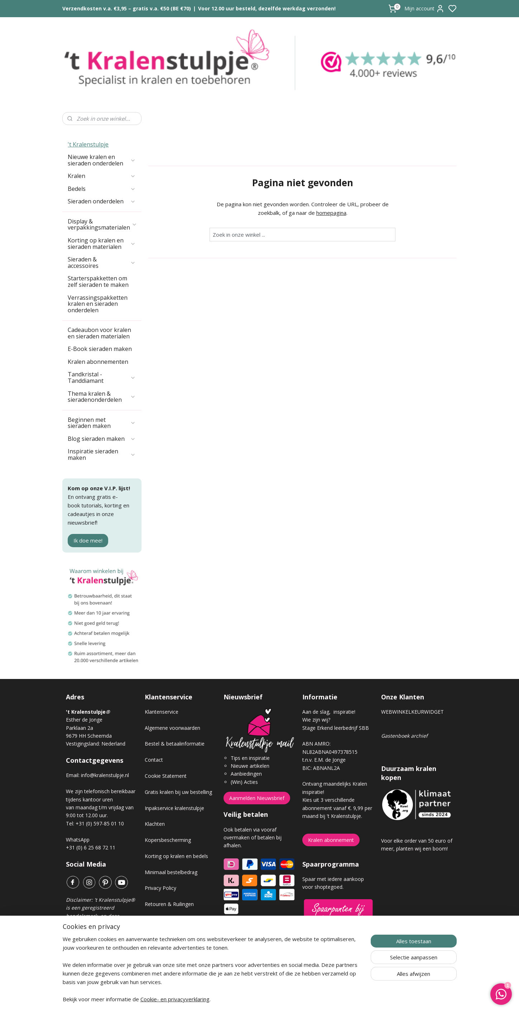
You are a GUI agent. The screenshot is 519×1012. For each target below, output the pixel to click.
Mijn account (424, 8)
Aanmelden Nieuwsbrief (256, 758)
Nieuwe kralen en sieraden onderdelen (102, 121)
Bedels (102, 149)
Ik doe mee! (87, 501)
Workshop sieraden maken (176, 913)
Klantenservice (161, 672)
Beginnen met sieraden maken (102, 383)
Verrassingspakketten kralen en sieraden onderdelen (98, 264)
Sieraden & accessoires (102, 223)
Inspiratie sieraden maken (102, 415)
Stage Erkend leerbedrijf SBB (335, 688)
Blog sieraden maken (102, 399)
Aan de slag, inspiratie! (328, 672)
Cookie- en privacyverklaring (175, 999)
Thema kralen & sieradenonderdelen (102, 357)
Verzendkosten (162, 880)
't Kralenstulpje (88, 105)
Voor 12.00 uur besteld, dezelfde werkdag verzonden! (267, 8)
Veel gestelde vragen (169, 896)
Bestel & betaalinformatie (175, 704)
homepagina (331, 173)
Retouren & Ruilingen (169, 864)
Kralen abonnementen (98, 322)
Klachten (155, 784)
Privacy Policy (160, 848)
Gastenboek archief (404, 696)
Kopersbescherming (168, 800)
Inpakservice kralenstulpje (174, 768)
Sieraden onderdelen (102, 162)
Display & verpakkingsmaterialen (102, 185)
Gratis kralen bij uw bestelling (178, 752)
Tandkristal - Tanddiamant (102, 338)
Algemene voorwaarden (172, 688)
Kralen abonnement (331, 800)
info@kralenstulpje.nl (105, 735)
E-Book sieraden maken (100, 309)
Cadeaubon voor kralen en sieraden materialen (99, 293)
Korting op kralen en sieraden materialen (102, 204)
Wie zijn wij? (316, 680)
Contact (154, 720)
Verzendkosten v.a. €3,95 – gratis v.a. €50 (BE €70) (126, 8)
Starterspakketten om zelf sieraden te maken (98, 242)
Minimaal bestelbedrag (171, 832)
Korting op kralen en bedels (176, 816)
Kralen (102, 136)
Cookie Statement (166, 736)
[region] (212, 973)
